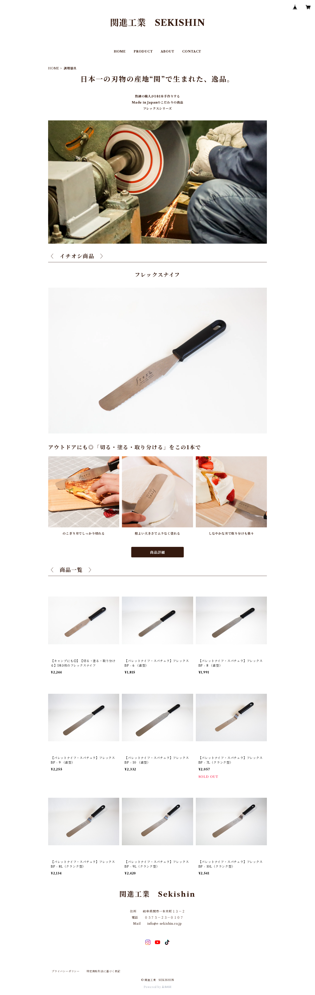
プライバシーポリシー (66, 971)
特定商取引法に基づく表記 (103, 971)
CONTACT (191, 51)
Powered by (158, 987)
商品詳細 (157, 552)
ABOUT (167, 51)
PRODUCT (143, 51)
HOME (120, 51)
